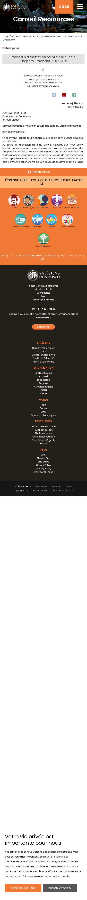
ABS (71, 659)
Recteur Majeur (43, 777)
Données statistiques (43, 819)
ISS (62, 659)
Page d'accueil (11, 36)
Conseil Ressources (50, 36)
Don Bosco (43, 755)
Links (43, 815)
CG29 (64, 6)
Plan (43, 809)
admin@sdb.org (43, 703)
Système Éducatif (43, 762)
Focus (43, 812)
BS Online (51, 659)
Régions (43, 787)
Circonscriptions (43, 791)
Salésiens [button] (43, 747)
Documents (9, 39)
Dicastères (43, 784)
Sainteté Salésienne (43, 759)
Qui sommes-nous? (43, 752)
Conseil (43, 780)
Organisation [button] (43, 772)
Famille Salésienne (43, 766)
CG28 (43, 794)
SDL (12, 659)
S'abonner (43, 731)
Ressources (29, 36)
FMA (42, 663)
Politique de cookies (59, 887)
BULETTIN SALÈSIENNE (30, 659)
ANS (3, 659)
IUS (79, 659)
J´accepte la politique (23, 887)
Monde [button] (43, 804)
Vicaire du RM (72, 36)
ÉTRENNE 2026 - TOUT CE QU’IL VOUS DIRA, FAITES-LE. (44, 586)
